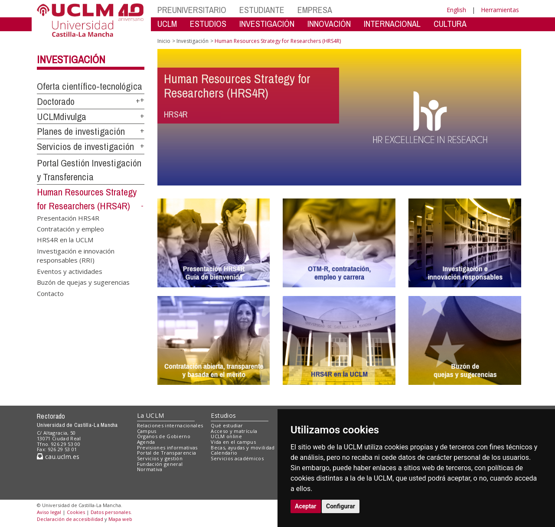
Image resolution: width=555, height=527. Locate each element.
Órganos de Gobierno (163, 436)
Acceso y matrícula (234, 431)
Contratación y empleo (70, 228)
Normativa (150, 469)
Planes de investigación (81, 131)
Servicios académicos (237, 458)
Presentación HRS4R (68, 217)
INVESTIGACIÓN (266, 23)
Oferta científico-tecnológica (89, 86)
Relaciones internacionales (170, 425)
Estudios (223, 415)
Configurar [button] (340, 506)
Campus (147, 431)
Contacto (50, 293)
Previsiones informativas (167, 447)
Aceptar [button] (306, 506)
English (456, 10)
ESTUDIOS (208, 23)
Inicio (163, 41)
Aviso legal (49, 512)
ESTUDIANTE (261, 10)
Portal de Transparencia (166, 452)
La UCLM (150, 415)
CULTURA (450, 23)
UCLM (167, 23)
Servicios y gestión (160, 458)
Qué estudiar (227, 425)
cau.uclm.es (58, 456)
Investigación (71, 59)
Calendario (224, 452)
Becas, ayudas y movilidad (242, 447)
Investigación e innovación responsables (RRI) (75, 255)
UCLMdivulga (61, 116)
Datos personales (111, 512)
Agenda (146, 442)
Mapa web (120, 519)
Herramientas (500, 10)
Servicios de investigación (85, 146)
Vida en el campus (233, 442)
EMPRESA (314, 10)
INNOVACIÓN (329, 23)
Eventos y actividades (69, 271)
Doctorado (56, 101)
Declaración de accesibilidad (70, 519)
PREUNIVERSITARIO (191, 10)
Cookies (76, 512)
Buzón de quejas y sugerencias (83, 282)
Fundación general (160, 464)
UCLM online (226, 436)
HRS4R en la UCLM (65, 239)
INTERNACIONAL (392, 23)
